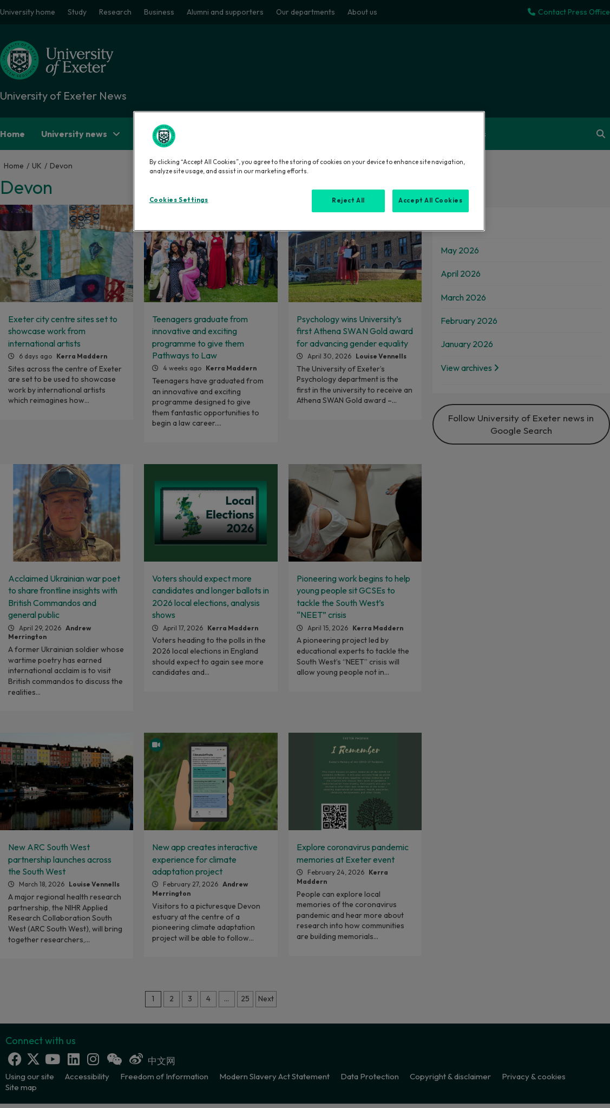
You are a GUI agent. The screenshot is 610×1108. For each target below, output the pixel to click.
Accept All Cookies (430, 200)
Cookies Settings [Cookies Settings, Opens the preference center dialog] (178, 200)
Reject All (348, 200)
